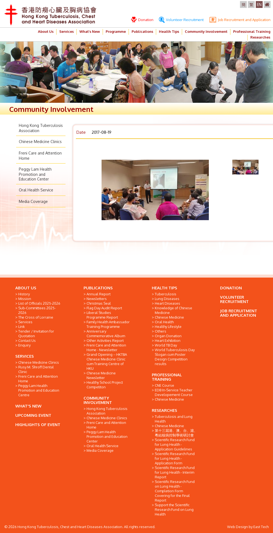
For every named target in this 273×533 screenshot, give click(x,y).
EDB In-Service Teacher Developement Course (174, 392)
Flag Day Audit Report (104, 308)
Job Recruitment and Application (240, 20)
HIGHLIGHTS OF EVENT (37, 424)
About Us (46, 31)
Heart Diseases (167, 303)
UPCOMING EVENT (33, 415)
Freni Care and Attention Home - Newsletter (106, 347)
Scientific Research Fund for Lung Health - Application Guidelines (175, 444)
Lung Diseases (167, 298)
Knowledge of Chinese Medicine (173, 310)
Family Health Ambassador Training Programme (108, 324)
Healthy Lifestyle (168, 326)
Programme (116, 31)
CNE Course (164, 385)
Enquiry (24, 345)
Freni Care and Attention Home (38, 378)
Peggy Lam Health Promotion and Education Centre (38, 390)
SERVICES (24, 356)
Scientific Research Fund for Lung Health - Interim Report (175, 472)
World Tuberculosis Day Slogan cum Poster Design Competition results (175, 357)
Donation (142, 20)
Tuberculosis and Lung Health (173, 418)
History (24, 294)
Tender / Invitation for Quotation (36, 333)
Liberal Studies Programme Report (102, 314)
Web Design (237, 527)
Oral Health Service (36, 190)
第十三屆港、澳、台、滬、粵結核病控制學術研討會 (176, 432)
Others (160, 331)
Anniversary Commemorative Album (106, 333)
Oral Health (164, 322)
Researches (260, 37)
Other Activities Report (105, 340)
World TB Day (166, 345)
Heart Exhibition (167, 340)
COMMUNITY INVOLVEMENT (98, 400)
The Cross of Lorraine (35, 317)
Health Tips (169, 31)
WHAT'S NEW (28, 406)
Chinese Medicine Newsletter (101, 375)
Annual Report (99, 294)
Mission (24, 298)
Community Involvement (206, 31)
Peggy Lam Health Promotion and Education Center (35, 174)
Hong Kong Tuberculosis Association (107, 410)
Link (21, 326)
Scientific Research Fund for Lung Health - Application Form (175, 458)
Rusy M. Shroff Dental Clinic (36, 369)
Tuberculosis (165, 294)
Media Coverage (33, 201)
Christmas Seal (99, 303)
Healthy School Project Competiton (105, 384)
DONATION (231, 287)
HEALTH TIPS (164, 287)
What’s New (89, 31)
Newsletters (97, 298)
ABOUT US (25, 287)
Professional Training (251, 31)
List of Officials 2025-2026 (39, 303)
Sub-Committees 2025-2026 (37, 310)
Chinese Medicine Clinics (40, 141)
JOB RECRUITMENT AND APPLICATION (238, 313)
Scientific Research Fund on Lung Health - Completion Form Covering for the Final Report (175, 490)
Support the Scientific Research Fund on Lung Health (174, 509)
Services (66, 31)
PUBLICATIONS (98, 287)
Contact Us (27, 340)
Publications (142, 31)
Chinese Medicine (169, 317)
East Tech (261, 527)
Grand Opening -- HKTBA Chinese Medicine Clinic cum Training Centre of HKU (107, 361)
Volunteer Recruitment (181, 20)
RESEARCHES (164, 410)
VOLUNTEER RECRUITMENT (234, 299)
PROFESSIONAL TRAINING (167, 377)
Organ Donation (168, 336)
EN (259, 4)
